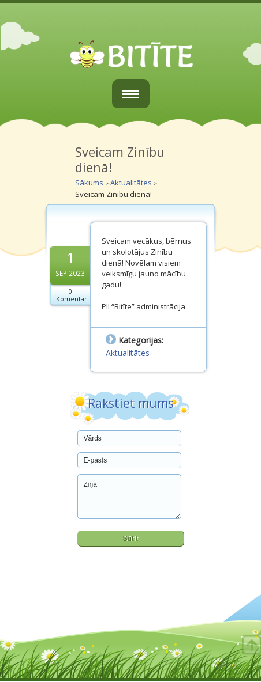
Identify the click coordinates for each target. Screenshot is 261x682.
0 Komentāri (72, 295)
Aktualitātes (131, 182)
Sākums (89, 182)
